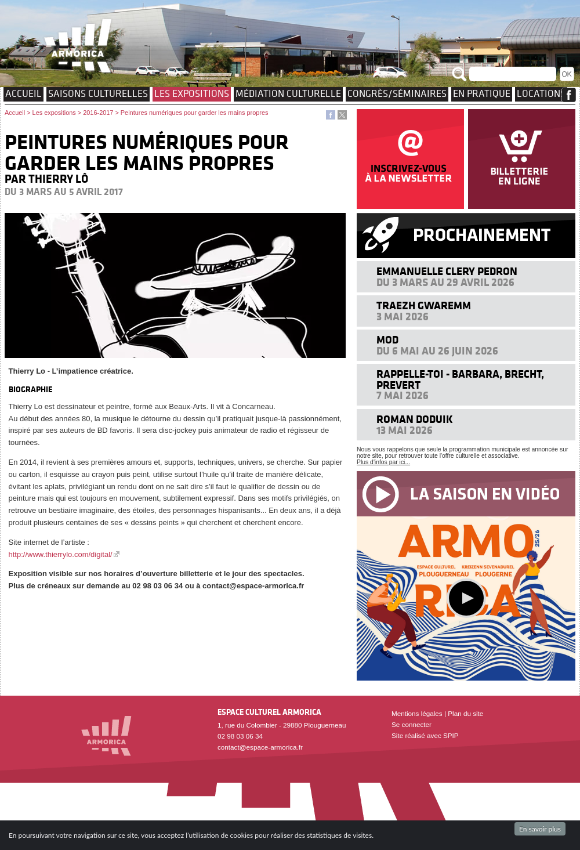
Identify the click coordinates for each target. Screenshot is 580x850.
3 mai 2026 (402, 316)
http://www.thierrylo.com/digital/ (61, 554)
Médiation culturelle (288, 93)
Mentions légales (417, 713)
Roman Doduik (414, 419)
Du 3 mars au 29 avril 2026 (445, 282)
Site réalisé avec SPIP (425, 735)
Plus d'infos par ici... (383, 462)
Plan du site (465, 713)
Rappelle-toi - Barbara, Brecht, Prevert (460, 379)
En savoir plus (540, 828)
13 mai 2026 (404, 430)
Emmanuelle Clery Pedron (446, 271)
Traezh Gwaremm (423, 305)
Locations (541, 93)
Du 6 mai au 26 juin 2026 (437, 350)
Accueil (23, 93)
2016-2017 (98, 112)
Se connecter (412, 724)
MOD (387, 339)
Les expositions (191, 93)
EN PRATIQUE (481, 93)
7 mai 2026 (402, 395)
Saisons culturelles (98, 93)
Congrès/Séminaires (397, 93)
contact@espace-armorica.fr (260, 747)
